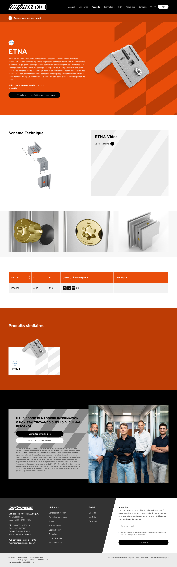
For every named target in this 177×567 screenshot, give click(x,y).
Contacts (142, 7)
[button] (29, 277)
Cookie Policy (55, 530)
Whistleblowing (55, 542)
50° (120, 7)
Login (163, 7)
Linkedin (92, 513)
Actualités (130, 7)
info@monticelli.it (22, 531)
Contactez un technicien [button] (40, 434)
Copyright (53, 534)
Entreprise (83, 7)
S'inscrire (143, 542)
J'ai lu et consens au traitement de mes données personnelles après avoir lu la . (143, 534)
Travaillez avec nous (58, 517)
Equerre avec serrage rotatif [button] (24, 18)
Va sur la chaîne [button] (104, 144)
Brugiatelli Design (134, 557)
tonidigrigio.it (163, 557)
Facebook (93, 521)
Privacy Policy (55, 525)
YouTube (92, 517)
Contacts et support (57, 513)
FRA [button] (153, 7)
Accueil (71, 7)
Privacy (52, 521)
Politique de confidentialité (136, 535)
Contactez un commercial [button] (39, 440)
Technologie (109, 7)
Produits (96, 7)
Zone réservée (55, 538)
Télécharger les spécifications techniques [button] (34, 95)
